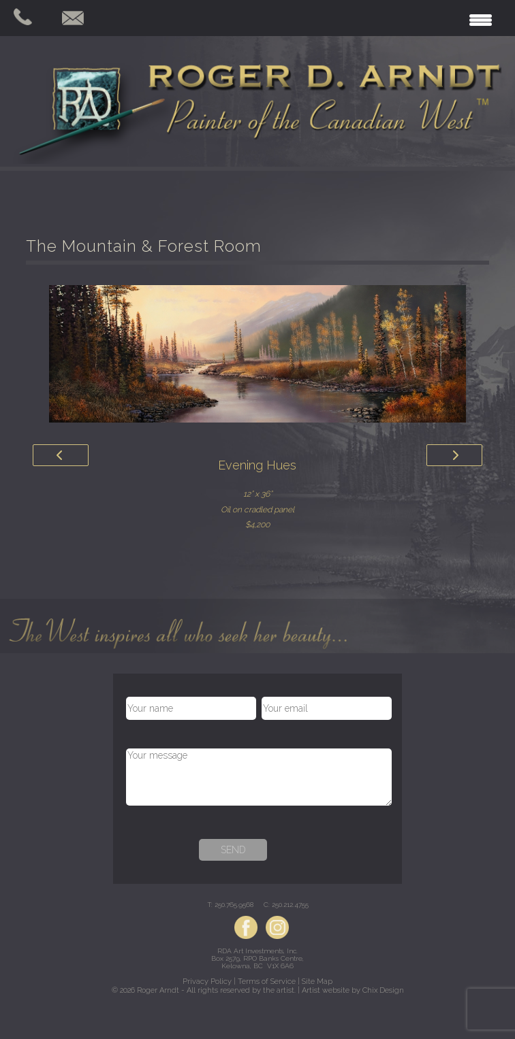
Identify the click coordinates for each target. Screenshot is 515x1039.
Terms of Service (267, 981)
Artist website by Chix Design (353, 990)
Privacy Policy (207, 981)
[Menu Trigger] (480, 18)
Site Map (317, 981)
